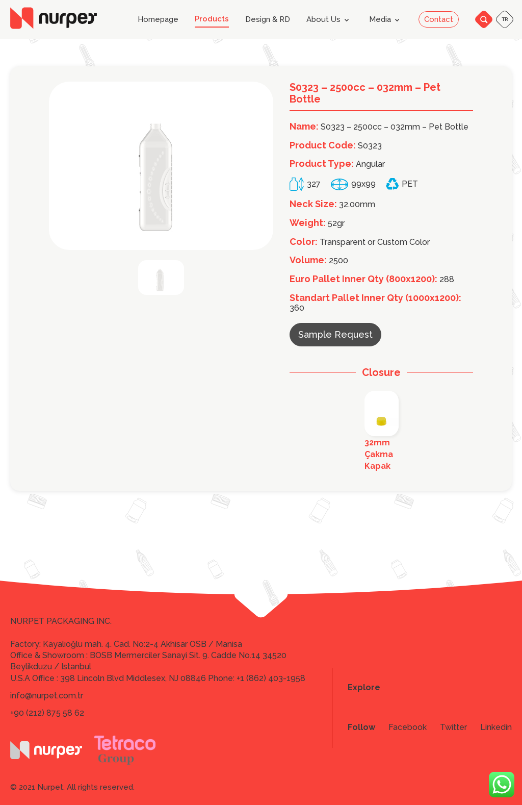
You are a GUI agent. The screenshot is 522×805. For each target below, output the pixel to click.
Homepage (158, 19)
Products (212, 19)
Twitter (453, 727)
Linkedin (496, 727)
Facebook (407, 727)
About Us (329, 20)
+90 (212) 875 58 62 (47, 713)
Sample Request (335, 334)
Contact (438, 19)
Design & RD (267, 19)
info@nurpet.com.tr (46, 695)
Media (386, 20)
